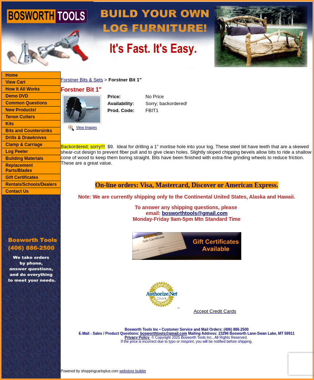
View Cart (15, 82)
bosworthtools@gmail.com (194, 213)
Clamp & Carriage (23, 144)
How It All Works (22, 89)
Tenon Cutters (20, 116)
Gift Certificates (21, 177)
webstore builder (133, 371)
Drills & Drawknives (25, 137)
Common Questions (26, 102)
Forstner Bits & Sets (82, 79)
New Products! (20, 109)
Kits (9, 123)
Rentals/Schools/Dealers (31, 184)
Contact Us (17, 191)
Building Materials (24, 158)
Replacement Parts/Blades (19, 168)
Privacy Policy (138, 337)
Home (11, 75)
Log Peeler (16, 151)
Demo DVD (16, 96)
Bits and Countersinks (28, 130)
